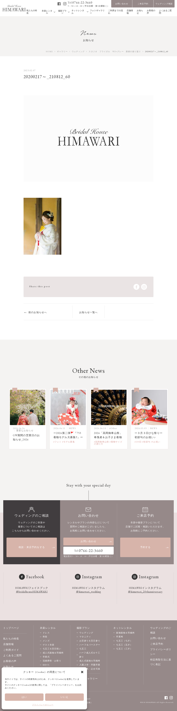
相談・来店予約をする (37, 547)
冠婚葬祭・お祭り (52, 660)
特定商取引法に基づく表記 (160, 662)
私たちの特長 (11, 638)
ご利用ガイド (11, 649)
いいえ (65, 696)
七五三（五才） (124, 644)
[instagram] (65, 3)
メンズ (46, 640)
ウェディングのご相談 (160, 630)
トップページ (11, 627)
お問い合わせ (121, 3)
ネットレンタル (122, 627)
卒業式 (46, 656)
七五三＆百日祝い (52, 648)
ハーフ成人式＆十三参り (89, 654)
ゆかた (46, 664)
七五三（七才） (124, 640)
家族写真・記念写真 (89, 668)
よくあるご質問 (12, 655)
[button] (82, 672)
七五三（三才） (124, 648)
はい (24, 696)
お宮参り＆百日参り (89, 640)
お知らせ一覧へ (88, 312)
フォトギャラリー (87, 678)
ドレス (46, 632)
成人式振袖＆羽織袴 (53, 652)
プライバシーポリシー (42, 705)
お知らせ (8, 666)
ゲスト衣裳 (48, 644)
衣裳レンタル (48, 627)
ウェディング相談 (164, 3)
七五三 (82, 648)
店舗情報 (8, 644)
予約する (154, 547)
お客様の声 (9, 661)
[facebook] (59, 3)
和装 (45, 636)
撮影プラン (83, 627)
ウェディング (86, 632)
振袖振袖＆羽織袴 (125, 632)
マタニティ (85, 636)
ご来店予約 (143, 3)
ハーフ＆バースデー (89, 644)
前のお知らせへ (37, 312)
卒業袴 (119, 636)
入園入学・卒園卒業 (89, 664)
